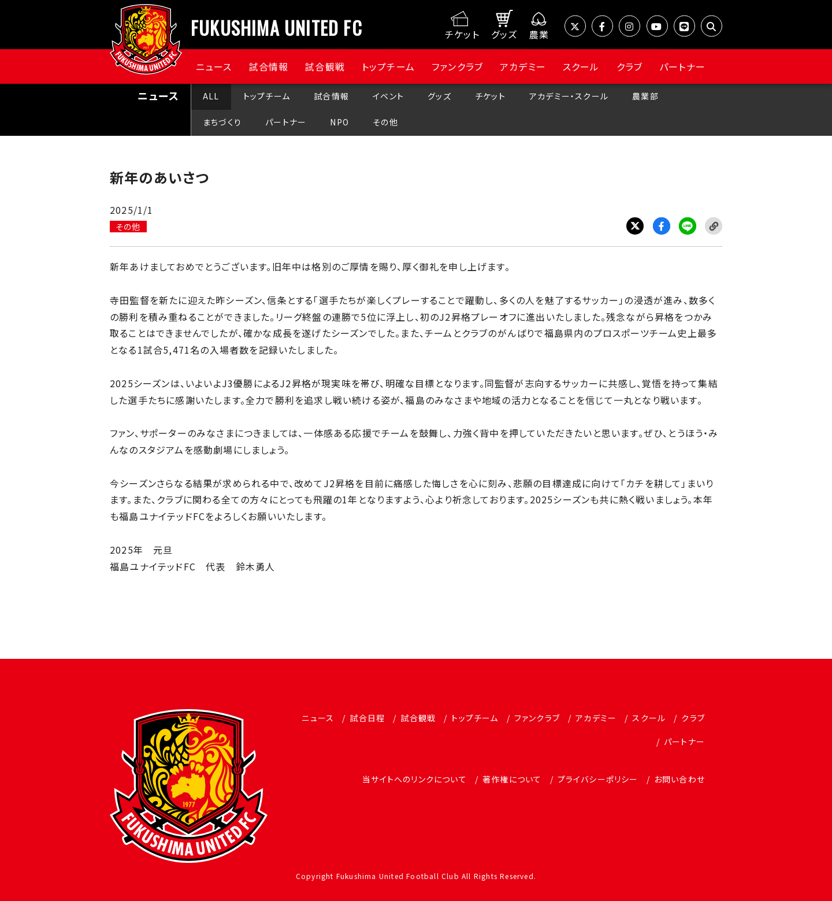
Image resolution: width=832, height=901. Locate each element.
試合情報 (269, 66)
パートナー (682, 66)
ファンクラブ (457, 66)
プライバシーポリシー (598, 779)
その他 (385, 122)
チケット (490, 96)
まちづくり (222, 122)
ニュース (214, 66)
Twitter (635, 226)
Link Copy (713, 226)
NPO (339, 122)
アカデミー (523, 66)
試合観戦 (325, 66)
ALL (211, 96)
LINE (687, 226)
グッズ (439, 96)
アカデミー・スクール (568, 96)
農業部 (645, 96)
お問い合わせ (679, 779)
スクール (581, 66)
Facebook (661, 226)
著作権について (511, 779)
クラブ (629, 66)
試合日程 (367, 718)
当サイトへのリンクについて (414, 779)
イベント (388, 96)
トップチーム (388, 66)
